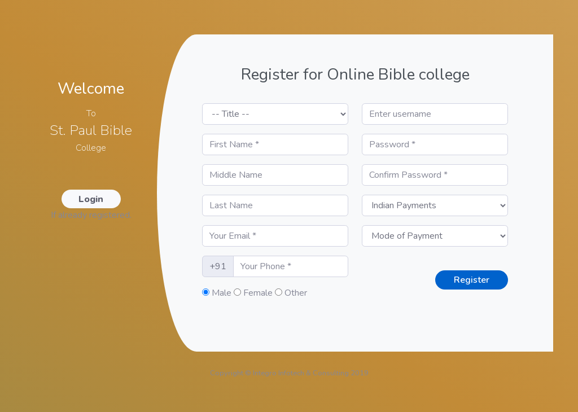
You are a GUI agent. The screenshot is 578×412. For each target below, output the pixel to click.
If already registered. (91, 215)
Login (90, 199)
